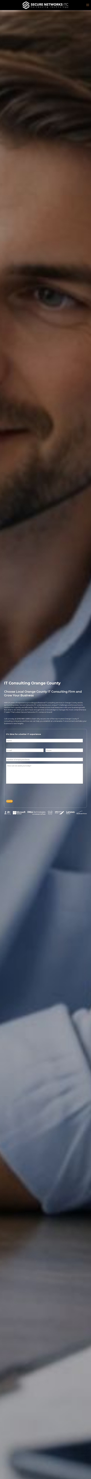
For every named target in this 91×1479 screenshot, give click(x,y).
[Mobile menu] (88, 5)
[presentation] (25, 791)
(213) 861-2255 (23, 719)
